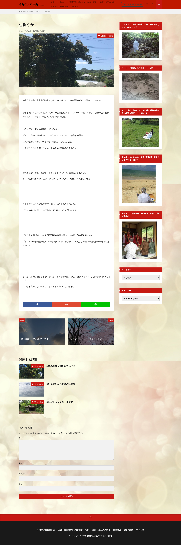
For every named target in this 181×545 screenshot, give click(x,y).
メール (22, 474)
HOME (23, 11)
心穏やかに (47, 11)
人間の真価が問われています (60, 366)
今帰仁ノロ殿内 (34, 11)
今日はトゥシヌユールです (59, 402)
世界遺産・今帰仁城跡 (59, 6)
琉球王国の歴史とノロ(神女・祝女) (83, 2)
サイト (21, 484)
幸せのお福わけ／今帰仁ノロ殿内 (98, 536)
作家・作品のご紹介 (108, 2)
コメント (22, 438)
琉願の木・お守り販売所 (132, 4)
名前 (21, 463)
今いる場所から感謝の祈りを (60, 384)
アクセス (74, 6)
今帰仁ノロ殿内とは (59, 2)
